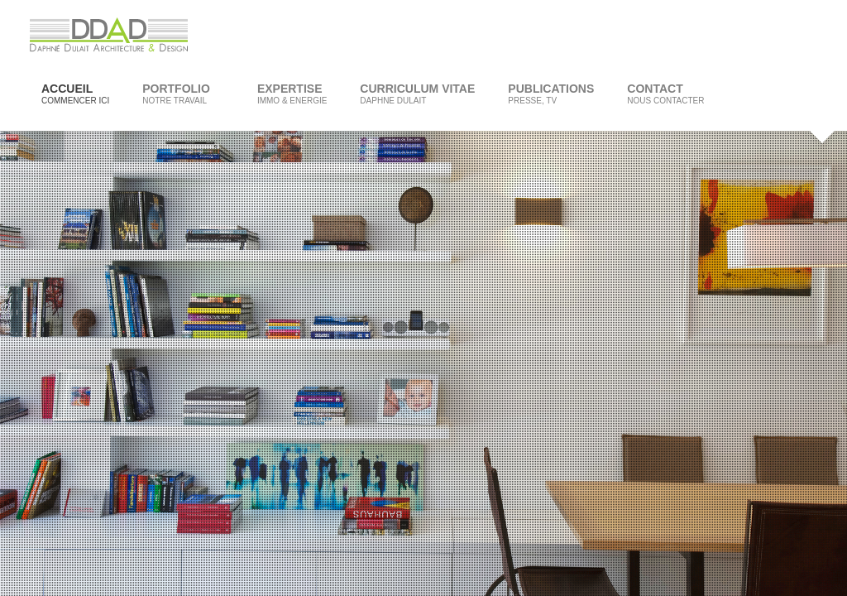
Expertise (292, 94)
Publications (551, 94)
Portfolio (177, 94)
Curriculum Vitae (417, 94)
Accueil (75, 94)
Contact (665, 94)
